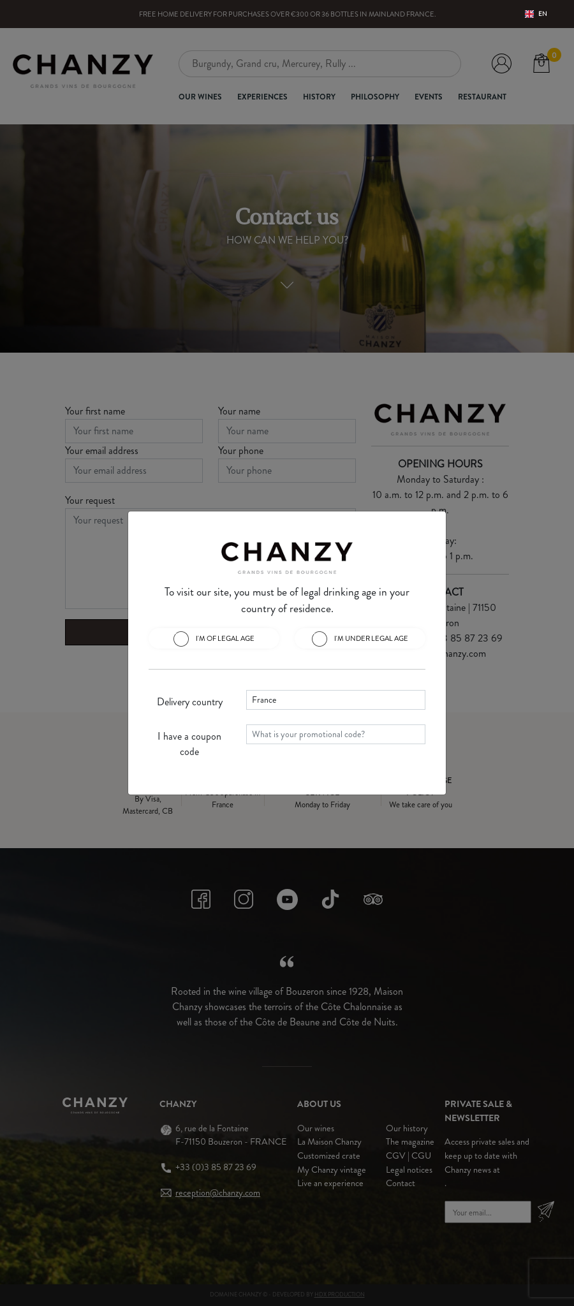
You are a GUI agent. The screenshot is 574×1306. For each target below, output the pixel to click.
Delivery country (190, 701)
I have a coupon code (189, 744)
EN (536, 14)
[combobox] (536, 14)
